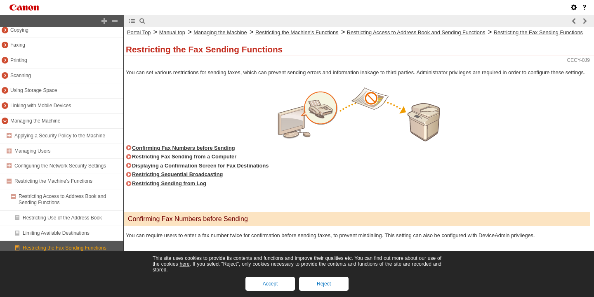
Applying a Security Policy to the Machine (59, 136)
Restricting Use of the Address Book (62, 218)
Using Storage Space (33, 90)
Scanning (20, 75)
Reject (324, 284)
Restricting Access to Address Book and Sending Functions (416, 32)
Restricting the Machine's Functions (53, 181)
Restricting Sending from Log (169, 183)
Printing (18, 60)
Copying (19, 30)
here (184, 264)
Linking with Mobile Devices (40, 105)
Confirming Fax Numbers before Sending (183, 148)
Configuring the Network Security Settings (60, 166)
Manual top (172, 32)
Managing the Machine (35, 121)
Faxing (17, 45)
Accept (270, 284)
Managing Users (32, 151)
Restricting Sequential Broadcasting (177, 174)
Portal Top (139, 32)
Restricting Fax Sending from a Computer (184, 156)
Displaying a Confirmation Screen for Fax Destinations (200, 166)
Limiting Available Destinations (56, 233)
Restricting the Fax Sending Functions (64, 248)
